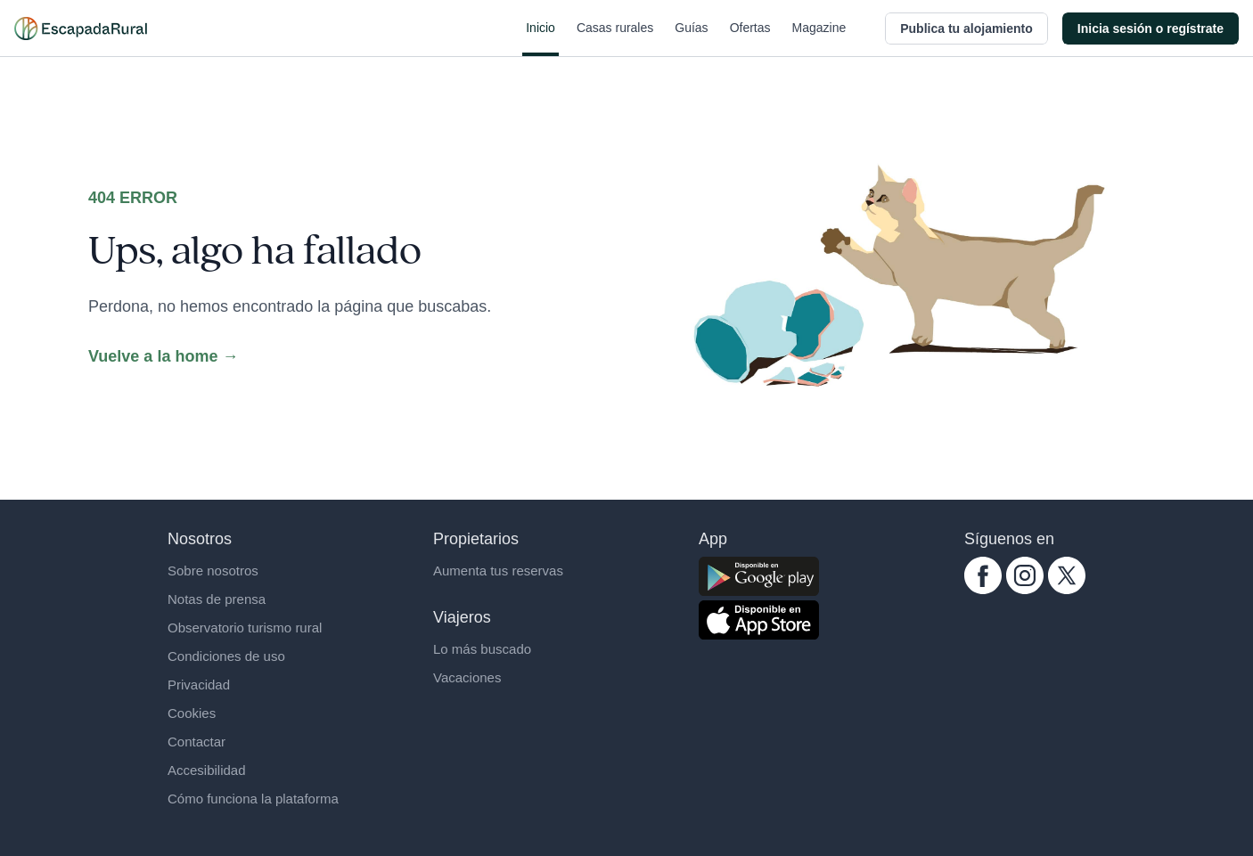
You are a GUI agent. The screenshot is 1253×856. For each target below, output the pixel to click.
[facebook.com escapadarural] (983, 575)
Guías (691, 38)
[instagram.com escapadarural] (1025, 575)
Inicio (540, 38)
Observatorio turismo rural (245, 627)
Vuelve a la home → (163, 356)
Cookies (192, 713)
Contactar (196, 741)
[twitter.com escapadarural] (1066, 575)
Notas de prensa (217, 599)
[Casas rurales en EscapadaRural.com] (80, 28)
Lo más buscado (482, 648)
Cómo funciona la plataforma (253, 798)
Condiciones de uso (226, 656)
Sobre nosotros (213, 570)
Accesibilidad (207, 770)
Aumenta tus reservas (498, 570)
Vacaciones (467, 677)
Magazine (819, 38)
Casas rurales (615, 38)
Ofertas (750, 38)
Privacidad (199, 684)
